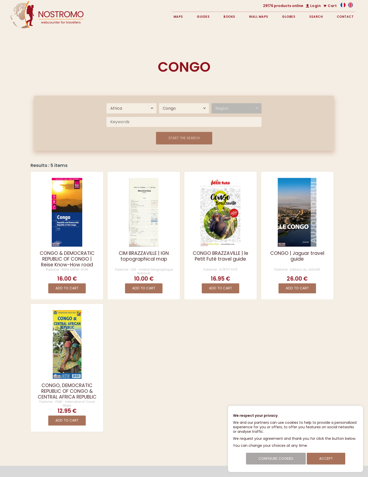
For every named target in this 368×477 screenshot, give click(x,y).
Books (229, 16)
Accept (326, 458)
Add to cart (67, 288)
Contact (345, 16)
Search (316, 16)
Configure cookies (275, 458)
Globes (288, 16)
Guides (203, 16)
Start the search (184, 138)
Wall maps (258, 16)
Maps (178, 16)
